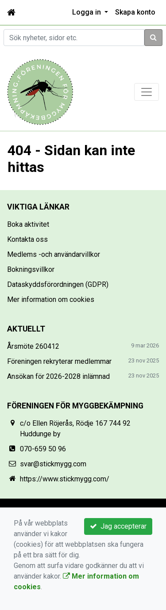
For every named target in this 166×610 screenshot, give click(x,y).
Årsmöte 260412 (33, 346)
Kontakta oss (27, 239)
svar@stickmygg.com (53, 464)
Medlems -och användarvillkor (53, 254)
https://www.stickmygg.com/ (64, 479)
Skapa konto (135, 12)
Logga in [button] (87, 12)
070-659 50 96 (43, 449)
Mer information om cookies (50, 299)
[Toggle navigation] (146, 92)
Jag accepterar (118, 526)
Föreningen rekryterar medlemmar (59, 361)
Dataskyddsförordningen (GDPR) (57, 284)
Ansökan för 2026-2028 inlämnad (58, 376)
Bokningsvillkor (30, 269)
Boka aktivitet (28, 224)
